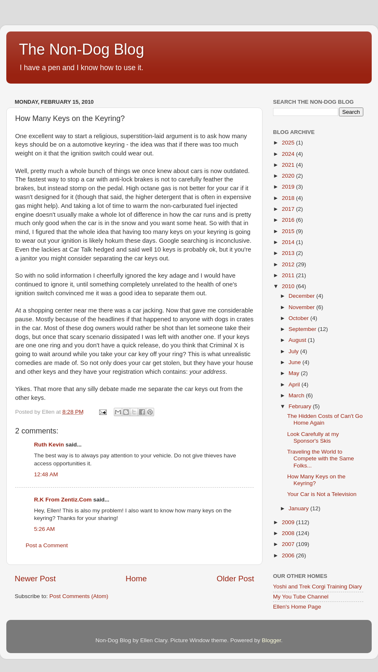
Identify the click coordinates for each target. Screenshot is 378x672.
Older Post (235, 578)
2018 (289, 198)
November (302, 307)
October (299, 318)
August (298, 340)
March (297, 395)
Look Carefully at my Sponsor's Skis (313, 437)
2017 (289, 209)
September (303, 329)
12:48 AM (46, 474)
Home (136, 578)
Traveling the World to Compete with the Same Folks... (320, 458)
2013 (289, 253)
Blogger (271, 640)
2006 (289, 555)
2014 (289, 242)
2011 (289, 275)
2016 (289, 220)
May (295, 373)
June (295, 362)
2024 (289, 154)
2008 (289, 533)
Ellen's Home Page (297, 607)
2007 (289, 544)
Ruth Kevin (49, 444)
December (302, 296)
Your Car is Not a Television (322, 494)
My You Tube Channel (300, 596)
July (294, 351)
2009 (289, 522)
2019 (289, 187)
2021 (289, 165)
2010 (289, 286)
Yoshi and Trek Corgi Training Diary (317, 586)
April (295, 384)
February (301, 406)
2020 (289, 176)
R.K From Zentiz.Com (63, 499)
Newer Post (35, 578)
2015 (289, 231)
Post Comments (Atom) (79, 596)
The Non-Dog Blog (81, 49)
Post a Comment (47, 545)
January (299, 508)
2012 (289, 264)
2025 (289, 142)
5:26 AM (44, 529)
